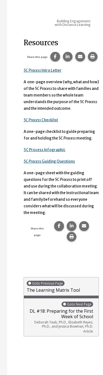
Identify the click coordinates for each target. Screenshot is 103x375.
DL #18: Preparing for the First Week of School (60, 317)
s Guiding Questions (49, 161)
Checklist (41, 120)
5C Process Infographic (44, 150)
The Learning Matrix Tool (61, 286)
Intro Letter (43, 70)
